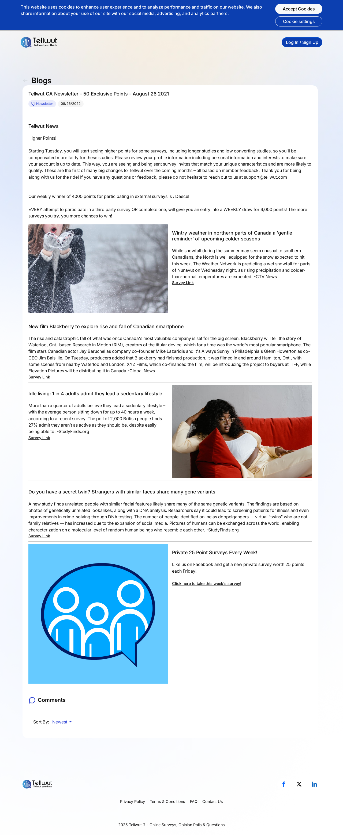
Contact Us (212, 801)
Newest (60, 722)
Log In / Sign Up (302, 42)
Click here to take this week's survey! (206, 583)
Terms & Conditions (167, 801)
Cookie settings (299, 21)
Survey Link (183, 282)
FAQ (193, 801)
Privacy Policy (132, 801)
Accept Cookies (299, 9)
